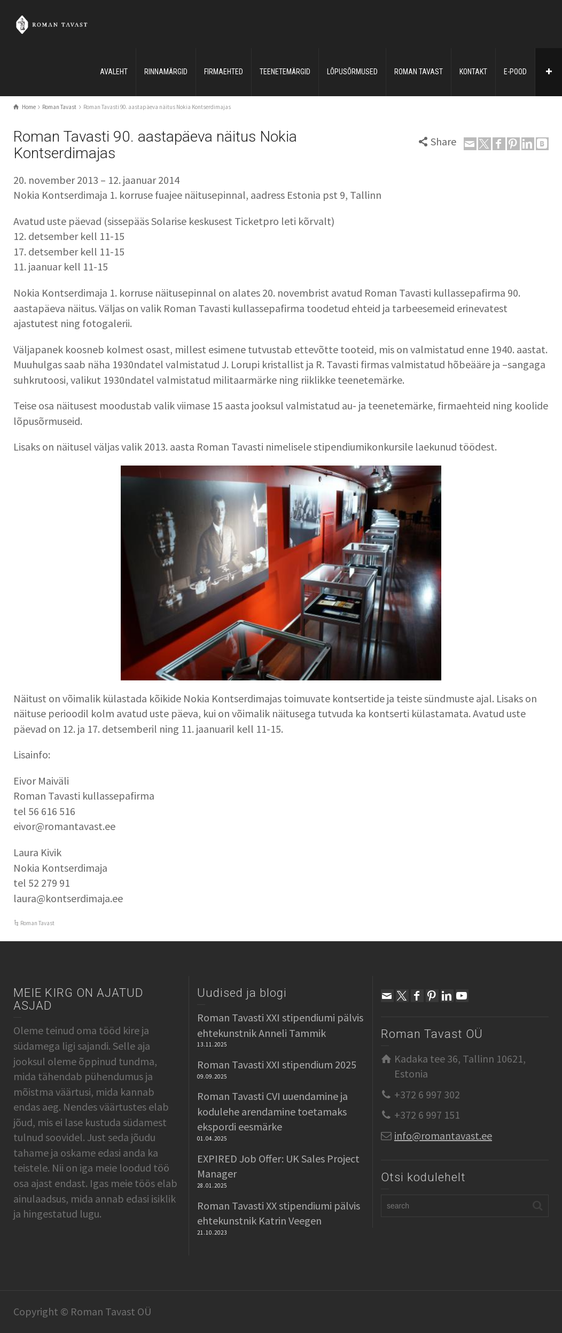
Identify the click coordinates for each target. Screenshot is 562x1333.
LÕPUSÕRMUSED (352, 71)
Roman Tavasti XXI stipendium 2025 (276, 1064)
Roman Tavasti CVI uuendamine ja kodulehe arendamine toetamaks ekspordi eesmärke (272, 1111)
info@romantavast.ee (443, 1135)
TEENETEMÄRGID (285, 71)
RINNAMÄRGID (166, 71)
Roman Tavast (37, 923)
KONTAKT (473, 71)
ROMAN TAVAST (418, 71)
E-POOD (515, 71)
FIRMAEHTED (223, 71)
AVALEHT (114, 71)
